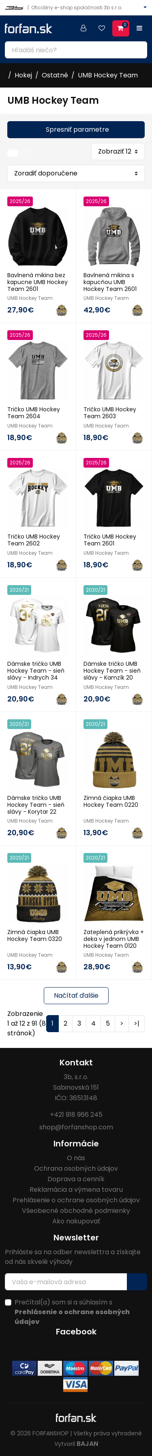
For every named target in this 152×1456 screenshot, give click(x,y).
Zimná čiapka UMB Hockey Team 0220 (110, 801)
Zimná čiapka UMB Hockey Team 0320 (34, 935)
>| (136, 1023)
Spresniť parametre (77, 129)
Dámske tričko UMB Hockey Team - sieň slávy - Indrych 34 (35, 671)
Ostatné (55, 75)
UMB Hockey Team (108, 75)
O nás (76, 1158)
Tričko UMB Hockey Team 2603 (109, 412)
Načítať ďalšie (76, 995)
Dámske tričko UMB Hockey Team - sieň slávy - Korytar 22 (35, 805)
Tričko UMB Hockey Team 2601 (109, 539)
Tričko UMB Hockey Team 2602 (33, 539)
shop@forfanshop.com (76, 1127)
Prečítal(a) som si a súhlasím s (72, 1312)
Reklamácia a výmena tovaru (76, 1189)
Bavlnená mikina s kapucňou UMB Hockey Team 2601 (110, 282)
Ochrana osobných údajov (76, 1168)
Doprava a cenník (76, 1179)
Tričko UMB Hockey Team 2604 (33, 412)
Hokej (23, 75)
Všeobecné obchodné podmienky (76, 1210)
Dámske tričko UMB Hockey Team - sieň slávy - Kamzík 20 (112, 671)
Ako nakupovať (76, 1221)
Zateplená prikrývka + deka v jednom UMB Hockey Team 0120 (113, 939)
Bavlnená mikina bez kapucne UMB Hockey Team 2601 (37, 282)
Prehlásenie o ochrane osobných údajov (76, 1200)
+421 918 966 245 (76, 1114)
